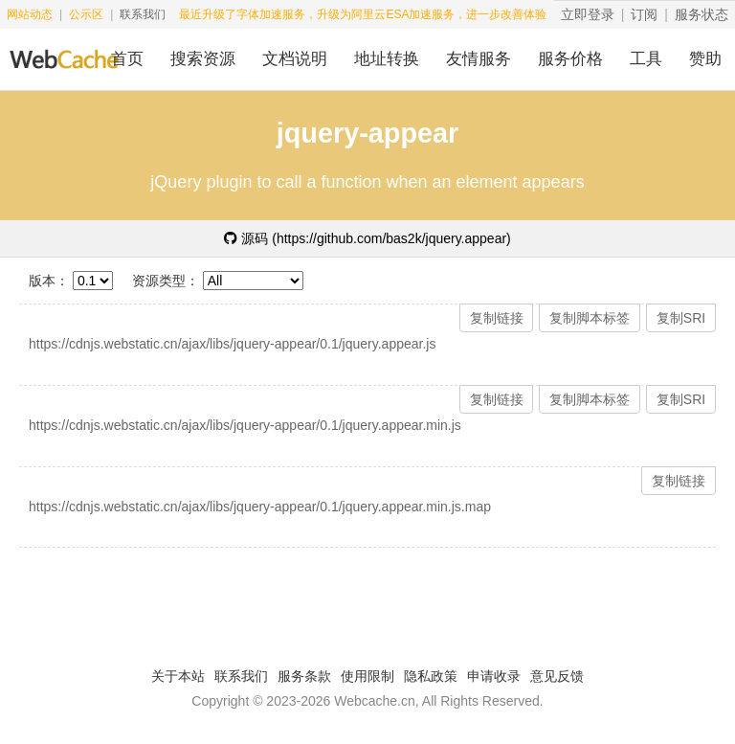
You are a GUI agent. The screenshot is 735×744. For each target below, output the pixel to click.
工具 (646, 59)
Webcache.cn (374, 701)
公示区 (86, 14)
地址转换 (386, 59)
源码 (367, 238)
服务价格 (570, 59)
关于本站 (178, 676)
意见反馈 (557, 676)
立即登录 (587, 14)
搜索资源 (202, 59)
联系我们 (143, 14)
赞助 (705, 59)
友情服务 (478, 59)
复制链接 (496, 318)
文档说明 (294, 59)
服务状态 (701, 14)
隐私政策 (430, 676)
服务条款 (304, 676)
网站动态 (30, 14)
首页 (127, 59)
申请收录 (494, 676)
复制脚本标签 (589, 318)
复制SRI (681, 318)
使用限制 (367, 676)
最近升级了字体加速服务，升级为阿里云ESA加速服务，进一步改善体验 (362, 14)
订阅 (644, 14)
